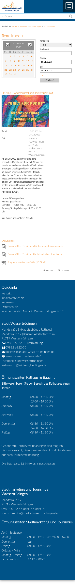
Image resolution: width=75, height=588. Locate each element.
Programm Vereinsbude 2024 (27, 262)
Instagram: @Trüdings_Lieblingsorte (24, 365)
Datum (43, 58)
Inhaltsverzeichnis (13, 298)
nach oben (65, 270)
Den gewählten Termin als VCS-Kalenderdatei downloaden (35, 246)
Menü (69, 5)
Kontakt (7, 293)
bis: (41, 66)
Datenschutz (10, 306)
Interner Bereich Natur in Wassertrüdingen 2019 (33, 311)
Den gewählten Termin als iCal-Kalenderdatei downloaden (35, 254)
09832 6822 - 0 (14, 343)
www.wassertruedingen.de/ (23, 356)
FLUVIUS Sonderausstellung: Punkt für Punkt (27, 92)
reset (42, 75)
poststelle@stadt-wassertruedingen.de (30, 351)
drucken (49, 270)
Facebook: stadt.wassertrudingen (23, 360)
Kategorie (44, 40)
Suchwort (44, 49)
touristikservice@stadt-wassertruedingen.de (30, 513)
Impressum (8, 302)
